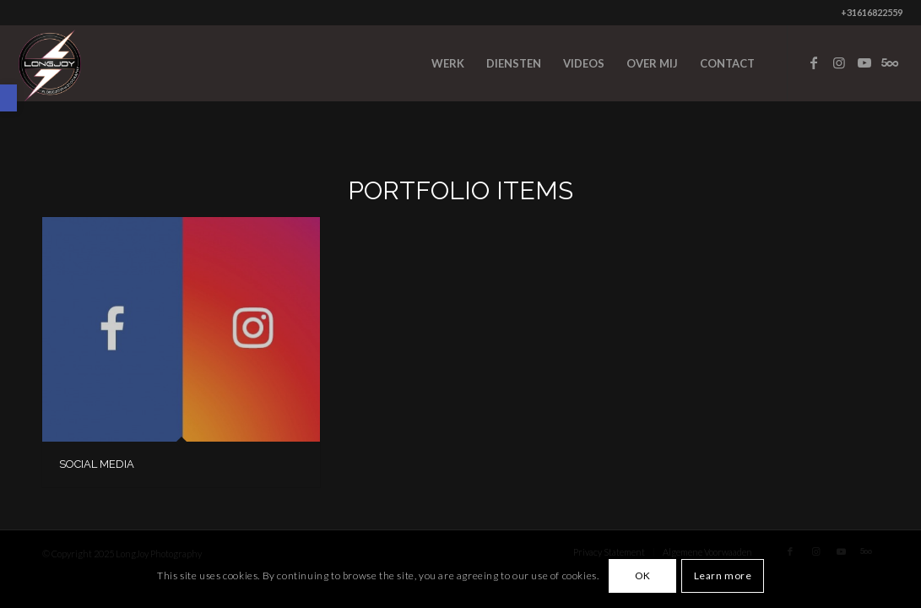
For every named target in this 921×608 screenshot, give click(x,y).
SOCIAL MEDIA (96, 464)
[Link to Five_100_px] (889, 62)
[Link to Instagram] (839, 62)
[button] (8, 97)
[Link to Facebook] (813, 62)
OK (643, 575)
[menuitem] (447, 63)
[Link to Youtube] (864, 62)
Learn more (723, 575)
